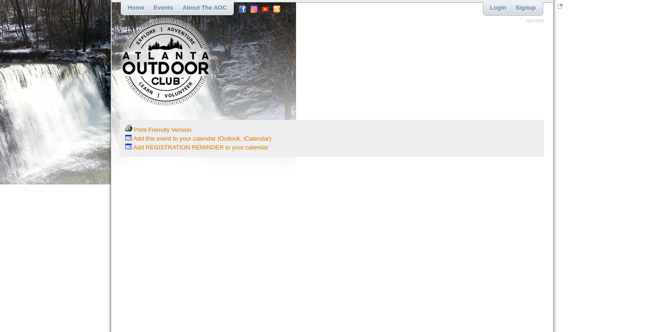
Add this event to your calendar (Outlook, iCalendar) (198, 138)
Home (136, 7)
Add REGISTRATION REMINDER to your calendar (196, 147)
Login (498, 7)
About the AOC (205, 7)
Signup (526, 7)
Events (163, 7)
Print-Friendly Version (158, 129)
